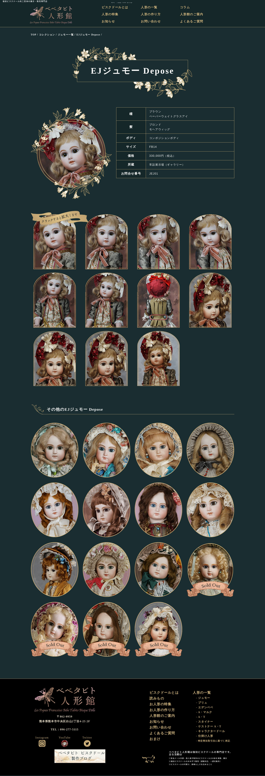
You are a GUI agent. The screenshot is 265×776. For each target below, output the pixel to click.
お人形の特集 (160, 705)
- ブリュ (201, 703)
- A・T (200, 717)
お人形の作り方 (162, 711)
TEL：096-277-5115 (251, 1)
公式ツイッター (87, 744)
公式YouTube (64, 744)
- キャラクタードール (210, 731)
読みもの (156, 699)
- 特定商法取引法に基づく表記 (213, 741)
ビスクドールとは (116, 7)
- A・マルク (204, 712)
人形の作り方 (151, 14)
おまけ (154, 741)
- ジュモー (203, 698)
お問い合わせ (151, 21)
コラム (185, 7)
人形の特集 (111, 14)
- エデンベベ (204, 708)
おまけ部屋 (150, 757)
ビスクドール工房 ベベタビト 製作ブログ (79, 757)
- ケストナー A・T (208, 727)
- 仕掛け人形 (204, 736)
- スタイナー (204, 722)
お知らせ (109, 21)
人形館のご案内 (191, 14)
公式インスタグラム (42, 744)
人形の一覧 (149, 7)
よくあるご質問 (191, 21)
